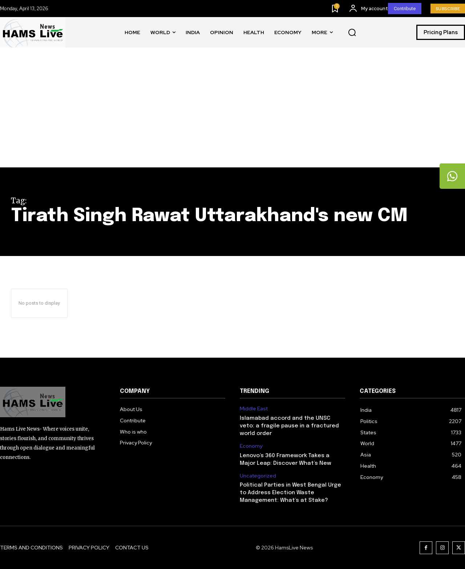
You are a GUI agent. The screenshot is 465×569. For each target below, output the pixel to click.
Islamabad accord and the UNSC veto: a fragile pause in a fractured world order (289, 425)
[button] (352, 32)
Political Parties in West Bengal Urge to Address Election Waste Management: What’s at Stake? (290, 492)
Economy (251, 446)
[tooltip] (452, 176)
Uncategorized (258, 476)
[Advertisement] (232, 113)
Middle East (254, 409)
